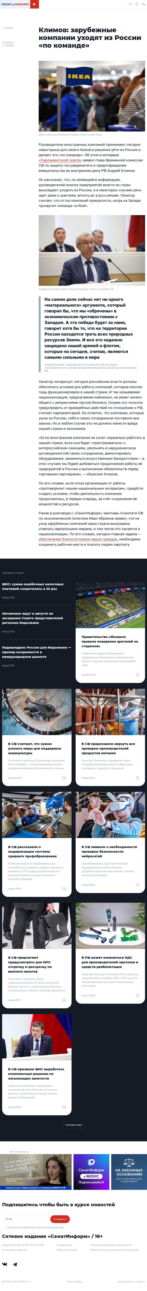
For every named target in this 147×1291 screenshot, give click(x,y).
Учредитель (64, 1244)
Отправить (60, 1219)
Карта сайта (74, 1281)
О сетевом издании (14, 1249)
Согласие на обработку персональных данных (35, 1227)
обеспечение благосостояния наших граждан (78, 539)
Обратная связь (66, 1249)
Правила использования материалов (114, 1249)
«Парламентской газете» (60, 160)
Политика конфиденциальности (111, 1244)
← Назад (7, 27)
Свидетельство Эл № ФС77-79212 (23, 1244)
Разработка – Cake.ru (131, 1281)
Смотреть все (73, 1124)
